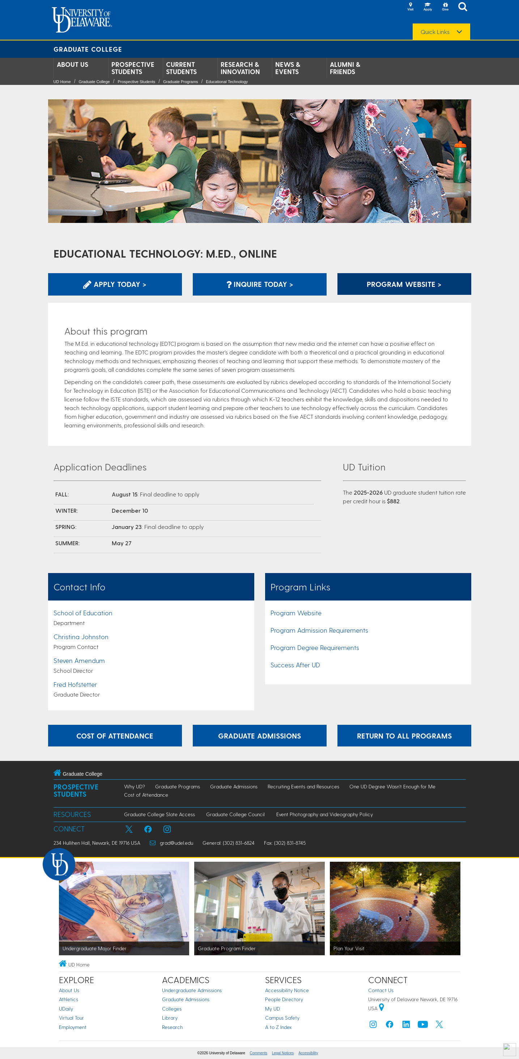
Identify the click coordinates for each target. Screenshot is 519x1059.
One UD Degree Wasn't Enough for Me (392, 786)
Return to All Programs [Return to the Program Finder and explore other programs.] (404, 735)
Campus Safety (282, 1018)
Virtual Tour (71, 1018)
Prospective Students (132, 68)
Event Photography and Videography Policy (324, 814)
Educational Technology (227, 81)
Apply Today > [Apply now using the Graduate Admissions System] (114, 284)
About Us (72, 64)
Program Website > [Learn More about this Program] (404, 284)
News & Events (287, 68)
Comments (258, 1053)
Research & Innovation (240, 68)
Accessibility (308, 1053)
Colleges (172, 1009)
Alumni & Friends (345, 68)
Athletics (68, 999)
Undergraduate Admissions (192, 990)
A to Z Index (278, 1027)
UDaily (66, 1009)
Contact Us (380, 990)
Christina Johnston (81, 636)
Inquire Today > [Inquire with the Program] (259, 284)
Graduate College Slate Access (159, 814)
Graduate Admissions (234, 786)
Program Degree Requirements (315, 647)
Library (170, 1018)
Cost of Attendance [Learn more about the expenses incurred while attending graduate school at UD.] (114, 735)
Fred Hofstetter (75, 684)
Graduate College (88, 49)
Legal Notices (283, 1053)
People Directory (284, 999)
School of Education (83, 612)
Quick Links (435, 32)
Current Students (181, 68)
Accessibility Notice (287, 990)
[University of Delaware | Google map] (381, 1008)
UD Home (62, 81)
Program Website (296, 612)
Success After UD (295, 664)
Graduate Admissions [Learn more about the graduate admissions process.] (259, 735)
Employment (72, 1027)
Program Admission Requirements (319, 630)
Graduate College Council (235, 814)
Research (172, 1027)
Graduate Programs (180, 81)
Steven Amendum (79, 660)
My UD (272, 1009)
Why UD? (134, 786)
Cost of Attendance (146, 795)
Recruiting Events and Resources (303, 786)
